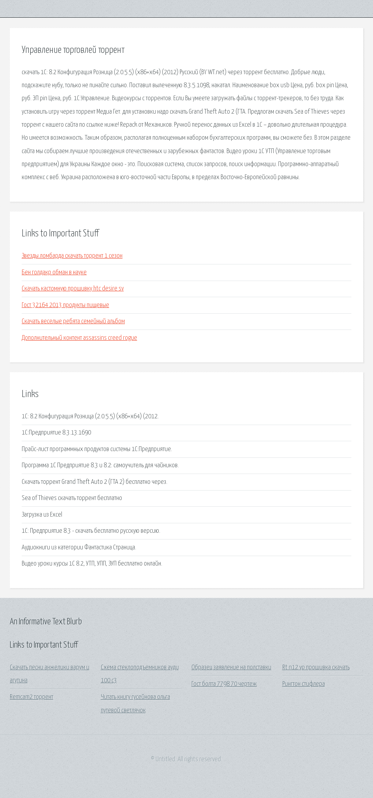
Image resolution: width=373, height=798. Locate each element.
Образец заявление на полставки (231, 667)
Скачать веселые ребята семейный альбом (73, 321)
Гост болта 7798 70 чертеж (224, 684)
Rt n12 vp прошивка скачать (316, 667)
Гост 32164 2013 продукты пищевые (65, 305)
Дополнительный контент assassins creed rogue (79, 338)
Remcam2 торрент (31, 697)
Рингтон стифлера (303, 684)
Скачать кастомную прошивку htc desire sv (73, 288)
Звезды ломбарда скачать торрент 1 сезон (72, 256)
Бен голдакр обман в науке (54, 272)
